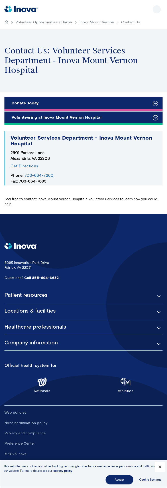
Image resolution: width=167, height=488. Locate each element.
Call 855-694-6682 (41, 278)
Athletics (125, 385)
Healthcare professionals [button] (35, 326)
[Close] (160, 467)
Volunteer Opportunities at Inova (44, 22)
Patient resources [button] (25, 295)
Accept (119, 480)
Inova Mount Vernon (96, 22)
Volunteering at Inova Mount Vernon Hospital (57, 117)
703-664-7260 (39, 175)
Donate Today (25, 103)
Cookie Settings (150, 480)
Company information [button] (31, 342)
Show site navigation (157, 9)
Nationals (41, 385)
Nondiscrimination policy (26, 423)
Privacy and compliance (25, 433)
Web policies (15, 412)
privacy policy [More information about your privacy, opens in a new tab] (62, 471)
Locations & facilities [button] (30, 310)
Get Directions (24, 166)
